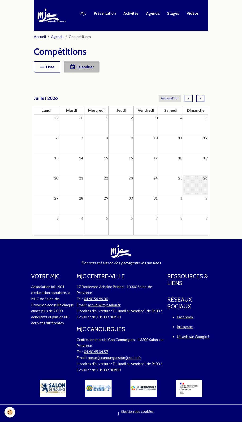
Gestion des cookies (137, 411)
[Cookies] (10, 412)
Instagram (185, 326)
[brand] (53, 15)
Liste (46, 67)
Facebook (185, 317)
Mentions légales (102, 413)
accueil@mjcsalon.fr (104, 305)
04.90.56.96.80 (96, 298)
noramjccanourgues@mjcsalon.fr (114, 357)
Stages (173, 13)
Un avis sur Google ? (193, 336)
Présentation (105, 13)
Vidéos (193, 13)
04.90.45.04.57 (96, 351)
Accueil (40, 36)
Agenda (153, 13)
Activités (130, 13)
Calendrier (82, 67)
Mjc (83, 13)
